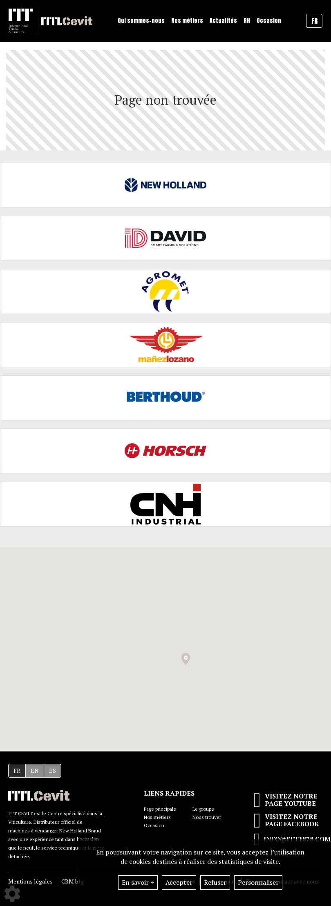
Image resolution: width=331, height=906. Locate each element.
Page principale (160, 809)
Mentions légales (30, 881)
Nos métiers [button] (187, 20)
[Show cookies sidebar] (12, 894)
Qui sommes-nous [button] (141, 20)
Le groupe (203, 809)
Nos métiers (157, 817)
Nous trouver (206, 817)
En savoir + (138, 882)
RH (247, 20)
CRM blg (72, 881)
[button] (185, 659)
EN (35, 770)
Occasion (269, 20)
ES (52, 770)
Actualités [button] (223, 20)
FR (16, 770)
